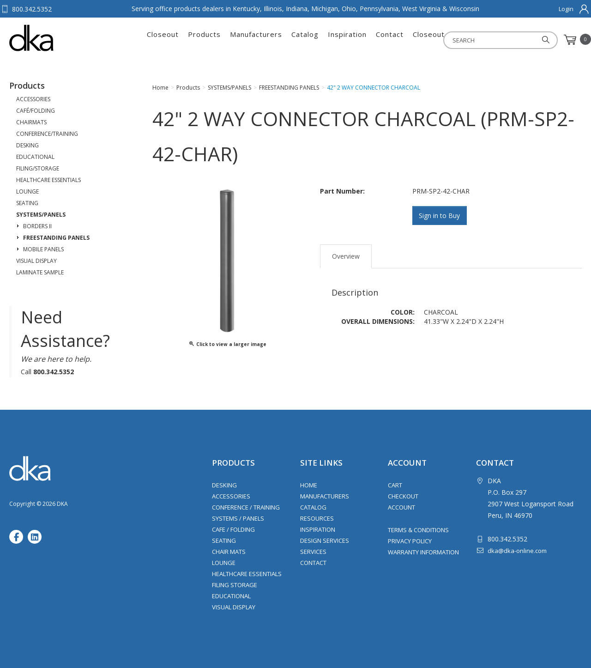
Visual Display (233, 607)
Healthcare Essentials (247, 574)
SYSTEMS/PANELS (41, 215)
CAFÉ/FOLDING (35, 111)
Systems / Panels (238, 518)
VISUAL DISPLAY (36, 261)
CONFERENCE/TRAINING (47, 134)
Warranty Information (423, 552)
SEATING (27, 203)
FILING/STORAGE (37, 168)
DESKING (27, 145)
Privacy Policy (410, 541)
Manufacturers (256, 39)
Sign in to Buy (440, 215)
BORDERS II (37, 226)
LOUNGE (27, 191)
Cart (395, 485)
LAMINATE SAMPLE (40, 272)
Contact (390, 39)
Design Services (324, 540)
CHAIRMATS (31, 122)
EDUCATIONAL (35, 157)
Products (204, 39)
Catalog (305, 39)
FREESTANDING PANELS (56, 238)
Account (401, 507)
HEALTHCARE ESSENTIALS (48, 180)
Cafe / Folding (233, 529)
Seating (224, 540)
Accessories (231, 496)
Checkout (403, 496)
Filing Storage (234, 585)
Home (308, 485)
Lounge (223, 563)
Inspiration (347, 39)
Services (313, 551)
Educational (231, 596)
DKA (54, 37)
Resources (317, 518)
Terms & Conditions (418, 530)
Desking (224, 485)
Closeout (163, 39)
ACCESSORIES (33, 99)
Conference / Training (246, 507)
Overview (346, 255)
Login (566, 9)
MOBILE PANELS (43, 249)
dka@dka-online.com (517, 551)
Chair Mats (229, 551)
